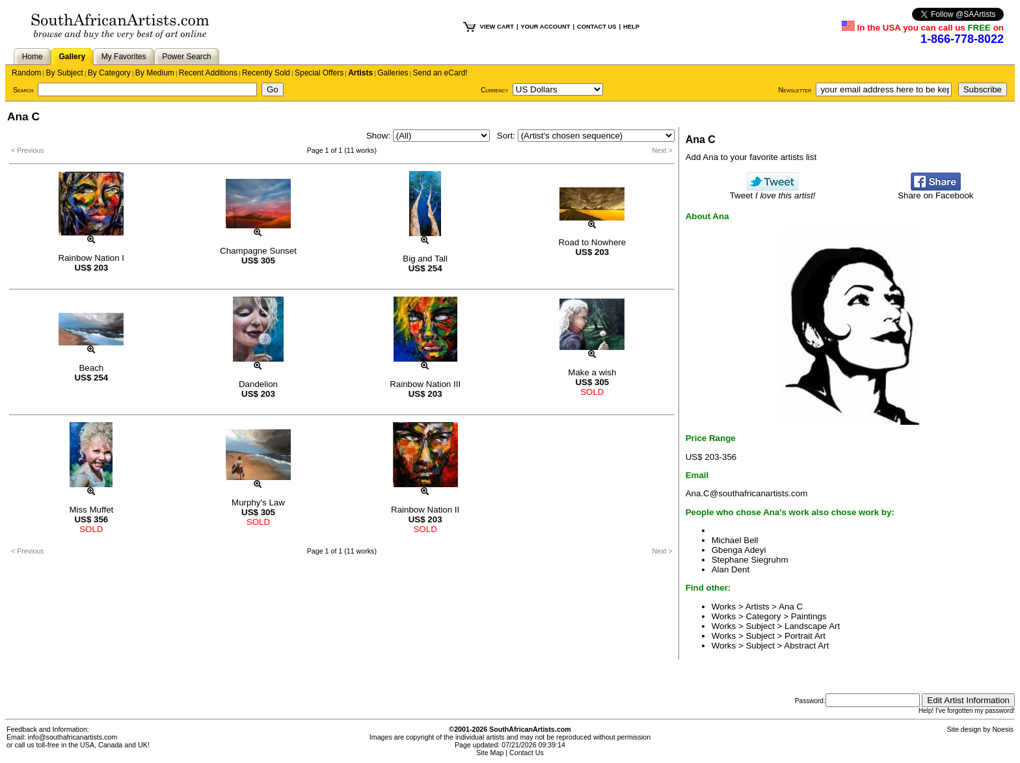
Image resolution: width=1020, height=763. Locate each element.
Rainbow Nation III (425, 384)
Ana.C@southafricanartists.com (747, 493)
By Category (109, 72)
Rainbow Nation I (92, 258)
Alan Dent (731, 569)
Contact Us (526, 752)
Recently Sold (266, 72)
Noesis (1002, 729)
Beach (91, 368)
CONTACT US (596, 26)
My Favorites (123, 56)
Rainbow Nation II (425, 510)
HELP (631, 26)
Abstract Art (806, 645)
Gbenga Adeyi (739, 550)
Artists (360, 72)
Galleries (392, 72)
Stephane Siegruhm (750, 560)
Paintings (809, 616)
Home (32, 56)
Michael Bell (735, 540)
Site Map (489, 752)
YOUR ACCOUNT (545, 26)
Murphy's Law (258, 502)
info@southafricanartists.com (73, 737)
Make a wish (592, 372)
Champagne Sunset (258, 251)
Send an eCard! (440, 72)
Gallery (72, 56)
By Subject (64, 72)
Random (26, 72)
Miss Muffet (91, 510)
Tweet (773, 191)
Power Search (186, 56)
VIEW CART (497, 26)
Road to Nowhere (592, 242)
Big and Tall (425, 258)
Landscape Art (812, 626)
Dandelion (258, 384)
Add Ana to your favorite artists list (751, 157)
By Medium (154, 72)
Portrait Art (805, 636)
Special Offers (319, 72)
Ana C (791, 606)
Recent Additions (208, 72)
